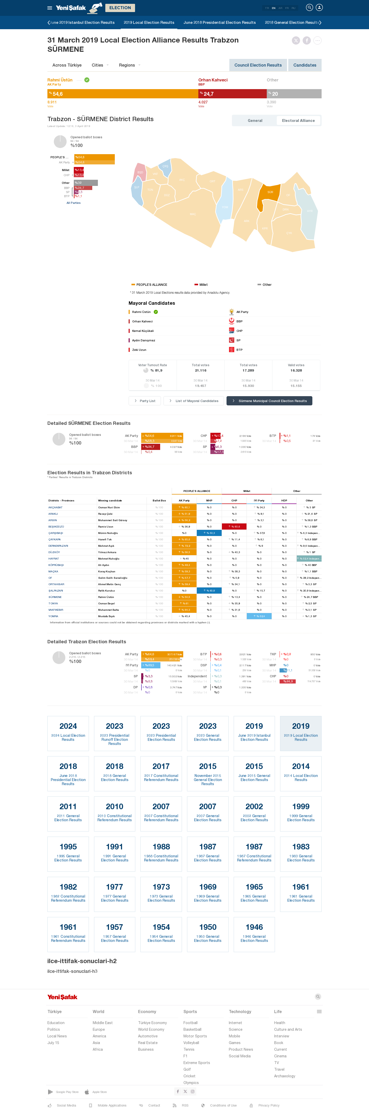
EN (273, 7)
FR (287, 7)
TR (267, 7)
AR (280, 7)
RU (293, 7)
